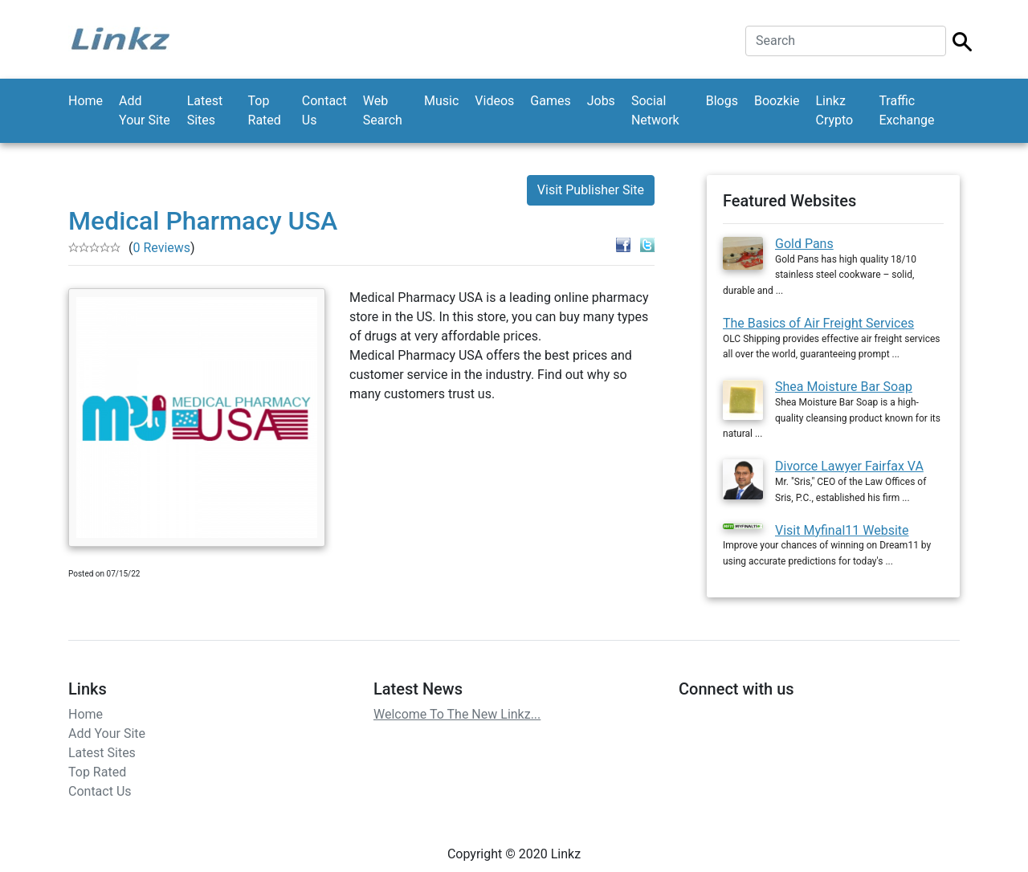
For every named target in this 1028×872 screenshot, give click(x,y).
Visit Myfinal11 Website (842, 530)
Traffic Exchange (906, 110)
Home (85, 100)
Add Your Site (144, 110)
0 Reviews (161, 247)
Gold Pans (804, 243)
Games (550, 100)
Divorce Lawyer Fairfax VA (849, 466)
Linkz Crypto (835, 110)
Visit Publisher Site (590, 190)
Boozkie (777, 100)
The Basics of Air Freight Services (818, 323)
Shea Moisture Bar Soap (843, 386)
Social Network (655, 110)
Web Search (382, 110)
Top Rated (264, 110)
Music (441, 100)
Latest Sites (205, 110)
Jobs (601, 100)
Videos (494, 100)
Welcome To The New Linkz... (457, 714)
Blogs (722, 100)
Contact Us (324, 110)
